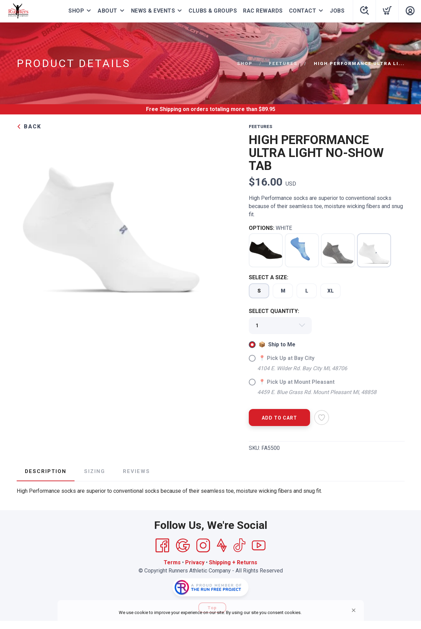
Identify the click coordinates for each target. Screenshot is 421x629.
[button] (353, 610)
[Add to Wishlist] (321, 417)
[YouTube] (258, 545)
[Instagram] (203, 545)
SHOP (76, 10)
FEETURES (283, 63)
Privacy (195, 562)
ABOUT (107, 10)
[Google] (183, 545)
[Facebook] (162, 545)
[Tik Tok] (239, 545)
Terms (172, 562)
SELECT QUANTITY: (274, 311)
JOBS (337, 10)
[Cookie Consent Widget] (211, 613)
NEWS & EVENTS (153, 10)
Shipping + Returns (233, 562)
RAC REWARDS (263, 10)
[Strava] (221, 545)
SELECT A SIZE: (268, 277)
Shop (245, 63)
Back (29, 126)
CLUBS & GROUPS (213, 10)
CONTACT (303, 10)
